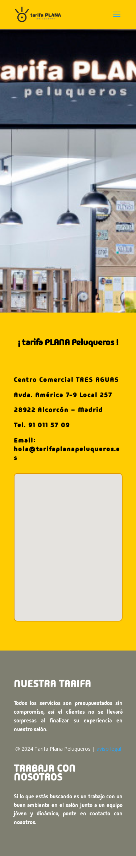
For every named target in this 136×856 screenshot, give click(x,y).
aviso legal (108, 748)
